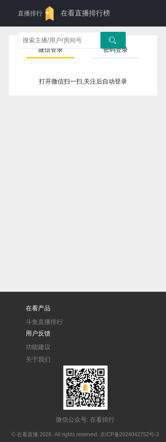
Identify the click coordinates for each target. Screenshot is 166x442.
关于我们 (38, 359)
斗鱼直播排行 (44, 321)
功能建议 (38, 347)
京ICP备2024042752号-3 (129, 434)
